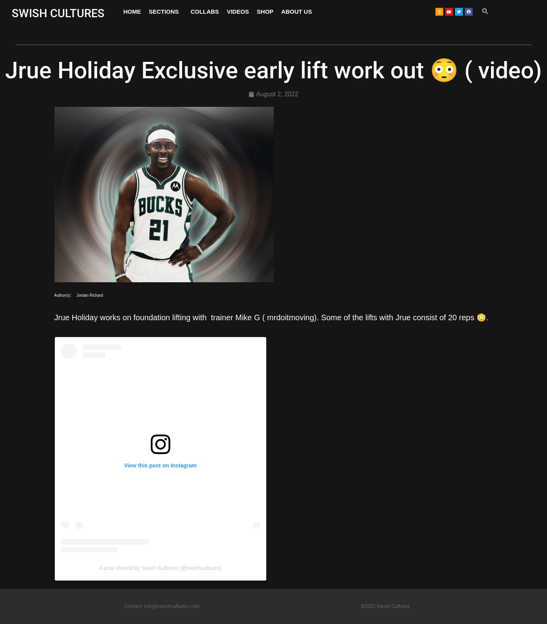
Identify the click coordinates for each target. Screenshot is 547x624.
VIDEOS (238, 11)
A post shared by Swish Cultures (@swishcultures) (160, 568)
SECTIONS (166, 12)
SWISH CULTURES (58, 13)
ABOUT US (296, 11)
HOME (132, 11)
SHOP (265, 11)
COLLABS (205, 11)
